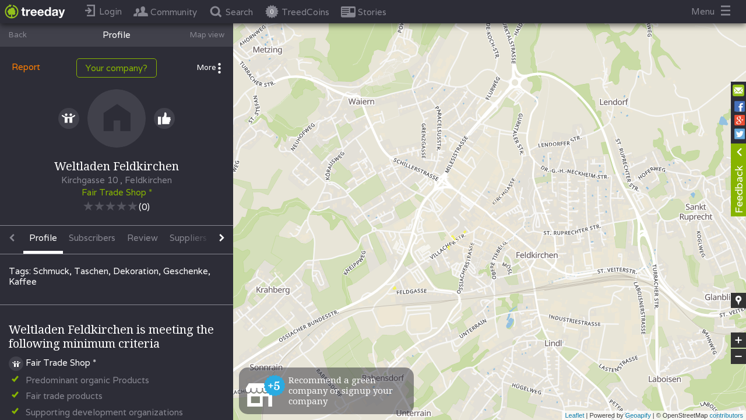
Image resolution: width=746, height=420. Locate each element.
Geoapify (638, 415)
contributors (726, 415)
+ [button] (739, 340)
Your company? (116, 68)
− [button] (738, 356)
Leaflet (574, 415)
